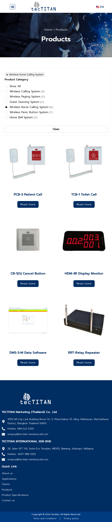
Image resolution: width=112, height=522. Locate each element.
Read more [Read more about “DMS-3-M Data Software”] (28, 362)
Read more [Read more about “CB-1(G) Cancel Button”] (28, 283)
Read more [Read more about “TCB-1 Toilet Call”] (84, 204)
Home (48, 30)
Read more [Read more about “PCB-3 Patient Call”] (28, 204)
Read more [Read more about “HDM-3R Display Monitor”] (84, 283)
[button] (12, 7)
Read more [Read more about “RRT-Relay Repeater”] (84, 362)
